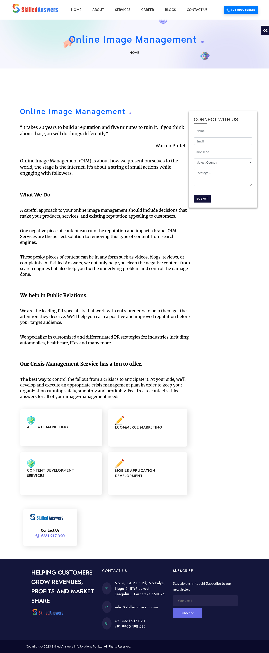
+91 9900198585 (241, 10)
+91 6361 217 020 (130, 621)
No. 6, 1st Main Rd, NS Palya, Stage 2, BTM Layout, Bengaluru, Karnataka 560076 (140, 589)
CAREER (147, 10)
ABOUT (98, 10)
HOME (76, 10)
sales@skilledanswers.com (136, 607)
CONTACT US (197, 10)
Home (134, 52)
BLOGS (170, 10)
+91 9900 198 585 (130, 626)
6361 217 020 (53, 536)
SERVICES (122, 10)
